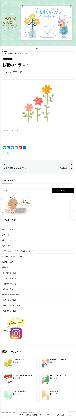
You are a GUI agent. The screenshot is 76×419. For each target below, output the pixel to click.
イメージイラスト (9, 300)
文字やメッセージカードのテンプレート (18, 251)
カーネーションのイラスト (22, 375)
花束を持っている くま (58, 359)
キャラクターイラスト (11, 305)
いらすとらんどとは (59, 415)
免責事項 (34, 415)
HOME (21, 415)
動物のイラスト (8, 262)
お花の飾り (54, 391)
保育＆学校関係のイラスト (13, 294)
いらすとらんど (9, 20)
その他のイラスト (9, 311)
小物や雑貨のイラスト (11, 284)
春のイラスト (7, 229)
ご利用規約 (27, 415)
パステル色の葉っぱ (20, 391)
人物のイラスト (8, 289)
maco (8, 72)
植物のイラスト (7, 59)
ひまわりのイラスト (20, 359)
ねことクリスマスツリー (58, 375)
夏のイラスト (7, 235)
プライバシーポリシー (45, 415)
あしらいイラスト (9, 278)
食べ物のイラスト (9, 273)
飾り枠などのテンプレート (13, 256)
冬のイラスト (7, 246)
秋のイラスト (7, 240)
